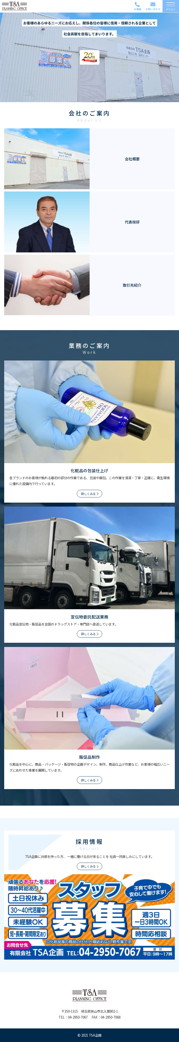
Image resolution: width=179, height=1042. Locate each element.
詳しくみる (88, 494)
